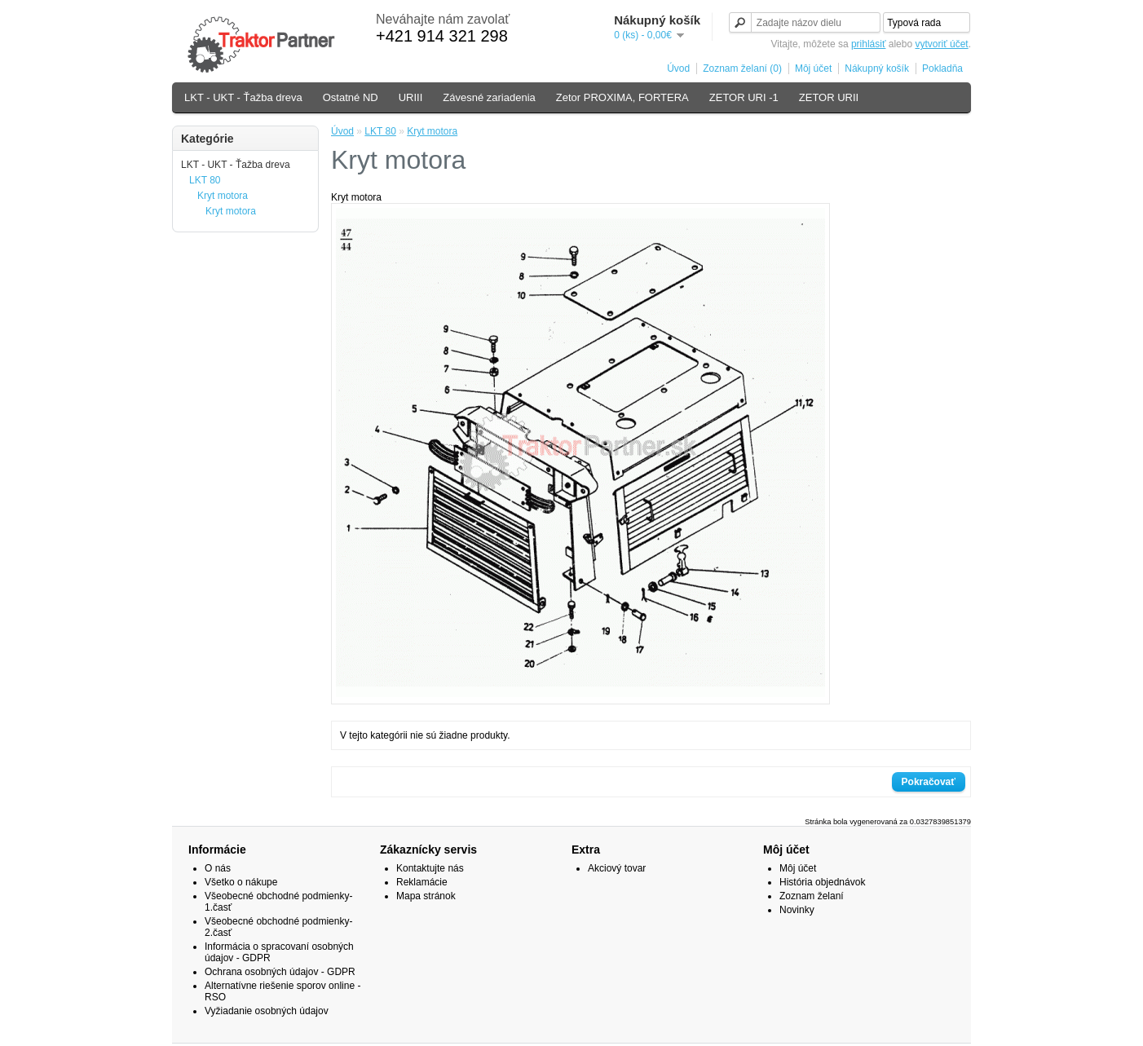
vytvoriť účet (941, 44)
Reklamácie (422, 882)
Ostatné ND (350, 97)
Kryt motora (222, 195)
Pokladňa (942, 68)
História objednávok (822, 882)
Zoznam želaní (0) (742, 68)
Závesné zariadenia (489, 97)
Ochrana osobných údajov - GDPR (280, 972)
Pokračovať (928, 782)
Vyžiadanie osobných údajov (267, 1011)
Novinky (796, 910)
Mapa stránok (426, 896)
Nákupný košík (877, 68)
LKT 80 (204, 180)
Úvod (678, 68)
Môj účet (813, 68)
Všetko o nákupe (241, 882)
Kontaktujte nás (430, 868)
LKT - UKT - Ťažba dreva (243, 97)
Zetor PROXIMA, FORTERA (622, 97)
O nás (218, 868)
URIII (411, 97)
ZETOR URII (828, 97)
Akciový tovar (617, 868)
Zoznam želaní (811, 896)
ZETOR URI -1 (744, 97)
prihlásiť (868, 44)
